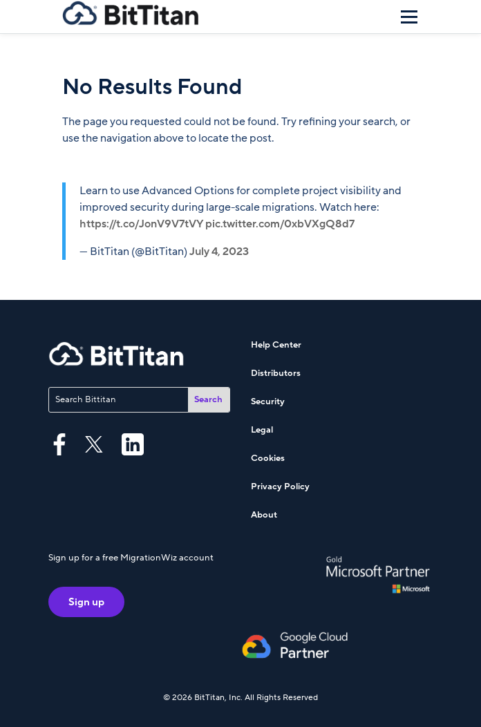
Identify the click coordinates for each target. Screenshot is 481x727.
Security (268, 401)
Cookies (268, 458)
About (264, 515)
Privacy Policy (280, 486)
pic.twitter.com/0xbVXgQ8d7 (280, 224)
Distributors (276, 373)
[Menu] (409, 16)
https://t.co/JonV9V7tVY (141, 224)
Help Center (276, 345)
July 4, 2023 (219, 251)
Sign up (86, 601)
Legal (262, 430)
